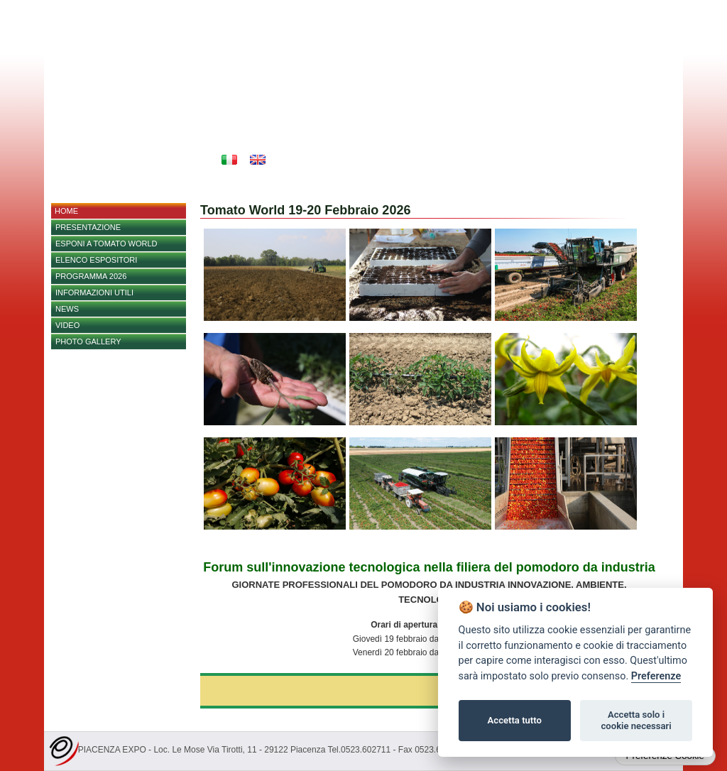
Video (67, 325)
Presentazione (88, 227)
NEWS (67, 309)
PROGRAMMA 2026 (90, 276)
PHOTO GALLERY (88, 341)
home (66, 211)
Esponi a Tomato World (106, 243)
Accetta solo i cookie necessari (636, 720)
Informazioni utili (94, 292)
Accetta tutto (515, 720)
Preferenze (656, 676)
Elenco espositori (96, 260)
